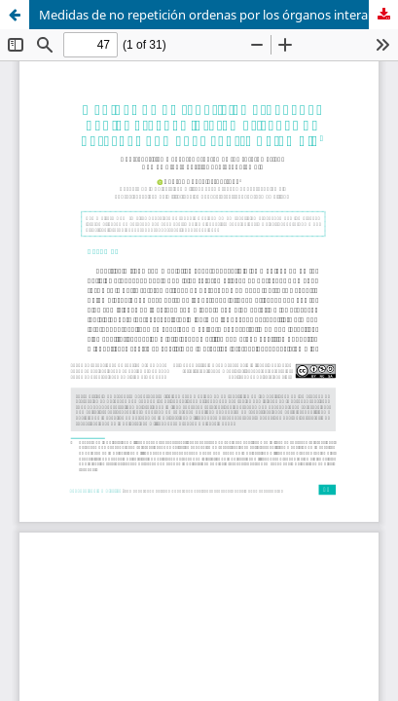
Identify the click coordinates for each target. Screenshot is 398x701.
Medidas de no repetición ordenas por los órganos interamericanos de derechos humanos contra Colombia (218, 14)
